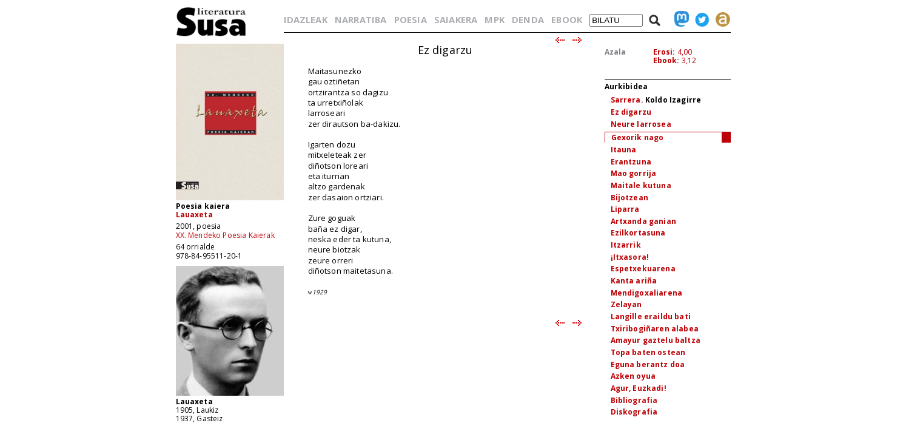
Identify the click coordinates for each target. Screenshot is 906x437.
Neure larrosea (641, 124)
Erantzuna (631, 162)
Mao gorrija (634, 173)
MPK (494, 19)
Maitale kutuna (641, 185)
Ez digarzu (631, 112)
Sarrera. (627, 100)
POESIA (410, 19)
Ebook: (666, 60)
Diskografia (634, 412)
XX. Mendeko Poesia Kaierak (225, 235)
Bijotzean (629, 197)
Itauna (624, 149)
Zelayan (626, 304)
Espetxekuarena (643, 268)
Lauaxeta (194, 214)
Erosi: (664, 52)
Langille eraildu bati (651, 316)
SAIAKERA (455, 19)
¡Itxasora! (630, 257)
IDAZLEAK (305, 19)
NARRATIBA (360, 19)
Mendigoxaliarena (647, 293)
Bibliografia (634, 400)
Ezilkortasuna (638, 233)
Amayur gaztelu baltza (655, 340)
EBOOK (566, 19)
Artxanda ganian (643, 221)
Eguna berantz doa (648, 364)
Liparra (625, 209)
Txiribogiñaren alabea (655, 329)
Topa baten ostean (648, 352)
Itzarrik (626, 245)
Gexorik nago (637, 137)
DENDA (528, 19)
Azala (615, 52)
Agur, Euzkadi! (638, 388)
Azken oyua (633, 376)
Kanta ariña (634, 281)
